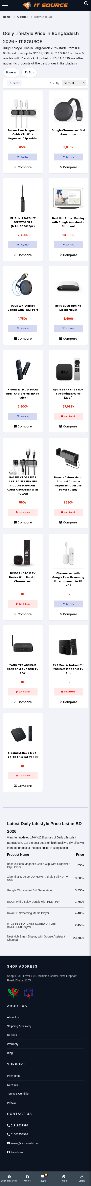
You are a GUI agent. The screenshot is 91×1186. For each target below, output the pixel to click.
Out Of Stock (68, 416)
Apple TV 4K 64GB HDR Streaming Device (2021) (68, 393)
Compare (23, 167)
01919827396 (17, 1125)
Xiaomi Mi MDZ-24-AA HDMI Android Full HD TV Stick (22, 393)
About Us (13, 1017)
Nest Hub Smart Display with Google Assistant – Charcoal (68, 222)
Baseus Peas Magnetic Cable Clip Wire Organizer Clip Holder (22, 134)
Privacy (11, 1102)
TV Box (29, 72)
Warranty (12, 1044)
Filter (14, 83)
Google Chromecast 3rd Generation (29, 890)
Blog (10, 1053)
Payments (13, 1075)
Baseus (11, 72)
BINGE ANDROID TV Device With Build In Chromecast (22, 577)
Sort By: (55, 83)
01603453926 (17, 1134)
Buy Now (22, 157)
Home (6, 17)
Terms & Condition (18, 1093)
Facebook (15, 1152)
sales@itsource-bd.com (23, 1143)
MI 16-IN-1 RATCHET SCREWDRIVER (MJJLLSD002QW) (23, 222)
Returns (12, 1035)
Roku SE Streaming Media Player (28, 913)
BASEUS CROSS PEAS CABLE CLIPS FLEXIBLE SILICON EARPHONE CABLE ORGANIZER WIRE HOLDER (22, 485)
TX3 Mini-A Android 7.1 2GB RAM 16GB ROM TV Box (68, 669)
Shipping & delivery (19, 1026)
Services (12, 1084)
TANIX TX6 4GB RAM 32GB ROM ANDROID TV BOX (22, 669)
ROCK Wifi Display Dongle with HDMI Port (33, 901)
